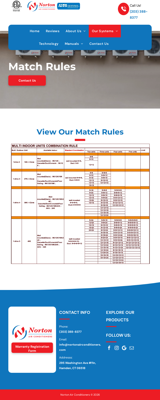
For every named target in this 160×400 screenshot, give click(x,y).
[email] (132, 348)
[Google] (124, 348)
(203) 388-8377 (70, 332)
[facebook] (109, 348)
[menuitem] (35, 31)
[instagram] (117, 348)
